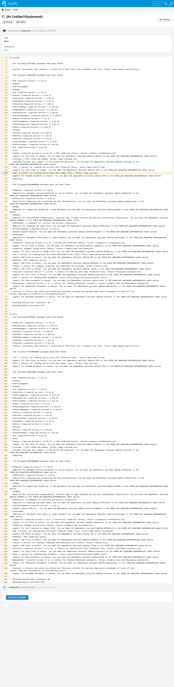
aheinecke (25, 30)
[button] (171, 3)
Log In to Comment (17, 597)
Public (22, 21)
